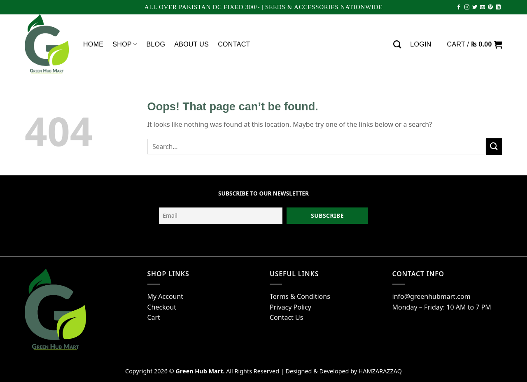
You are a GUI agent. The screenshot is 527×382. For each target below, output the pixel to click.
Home (93, 44)
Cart (153, 317)
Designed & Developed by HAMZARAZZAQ (344, 371)
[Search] (397, 44)
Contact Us (286, 317)
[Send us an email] (482, 7)
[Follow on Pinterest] (490, 7)
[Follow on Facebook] (458, 7)
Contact (234, 44)
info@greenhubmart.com (431, 296)
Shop (124, 44)
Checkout (162, 307)
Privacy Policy (290, 307)
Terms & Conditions (300, 296)
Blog (155, 44)
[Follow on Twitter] (474, 7)
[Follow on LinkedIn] (498, 7)
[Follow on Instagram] (466, 7)
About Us (191, 44)
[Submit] (494, 146)
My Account (165, 296)
